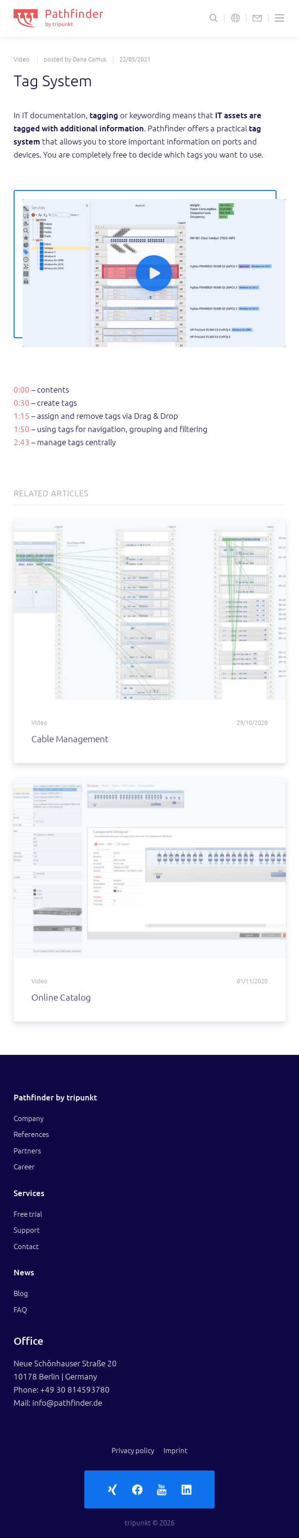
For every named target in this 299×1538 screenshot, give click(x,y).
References (31, 1134)
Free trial (28, 1214)
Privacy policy (133, 1451)
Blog (21, 1293)
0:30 (22, 402)
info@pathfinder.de (67, 1402)
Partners (27, 1151)
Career (24, 1167)
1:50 (22, 428)
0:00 (22, 389)
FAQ (20, 1310)
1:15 (22, 415)
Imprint (175, 1451)
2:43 (22, 442)
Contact (26, 1246)
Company (29, 1118)
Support (27, 1230)
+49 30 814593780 (75, 1389)
